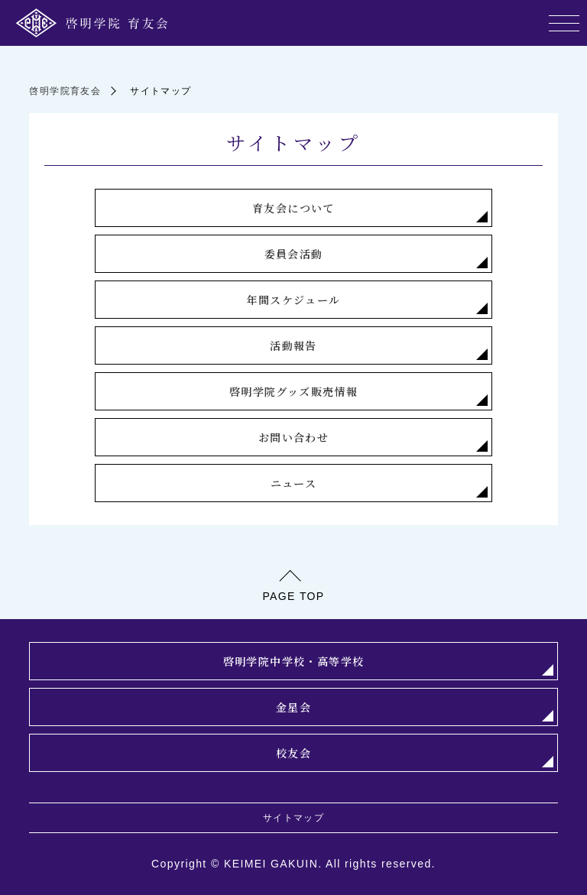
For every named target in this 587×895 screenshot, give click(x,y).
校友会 (293, 752)
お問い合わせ (293, 437)
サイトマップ (293, 817)
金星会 (293, 707)
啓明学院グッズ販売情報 (293, 391)
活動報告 (293, 345)
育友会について (293, 208)
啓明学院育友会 (65, 91)
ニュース (294, 483)
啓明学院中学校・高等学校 (294, 661)
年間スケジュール (293, 299)
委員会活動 (293, 253)
